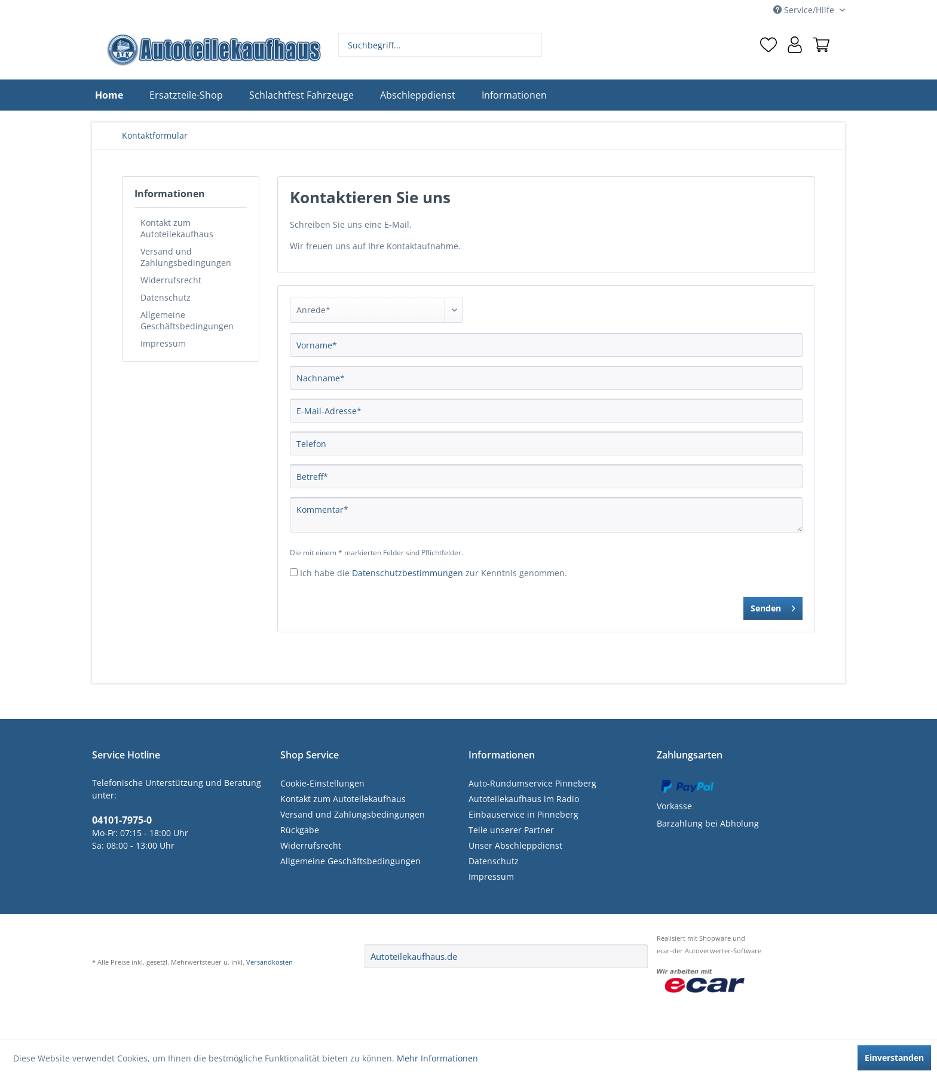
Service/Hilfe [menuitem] (805, 10)
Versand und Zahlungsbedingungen (185, 257)
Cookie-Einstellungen (322, 783)
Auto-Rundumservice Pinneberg (532, 783)
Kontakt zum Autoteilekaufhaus (176, 228)
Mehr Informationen (437, 1058)
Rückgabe (299, 830)
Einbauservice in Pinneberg (523, 814)
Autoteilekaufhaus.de (413, 956)
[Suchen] (531, 45)
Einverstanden (894, 1057)
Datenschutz (165, 297)
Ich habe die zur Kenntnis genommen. (433, 573)
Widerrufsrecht (170, 280)
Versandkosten (269, 961)
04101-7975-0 (122, 820)
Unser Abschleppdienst (515, 845)
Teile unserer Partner (511, 830)
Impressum (163, 343)
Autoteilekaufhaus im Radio (523, 798)
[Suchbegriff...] (440, 45)
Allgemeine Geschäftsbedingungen (187, 320)
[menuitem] (440, 45)
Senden (773, 606)
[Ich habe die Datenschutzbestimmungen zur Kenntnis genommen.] (294, 572)
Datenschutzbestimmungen (407, 573)
